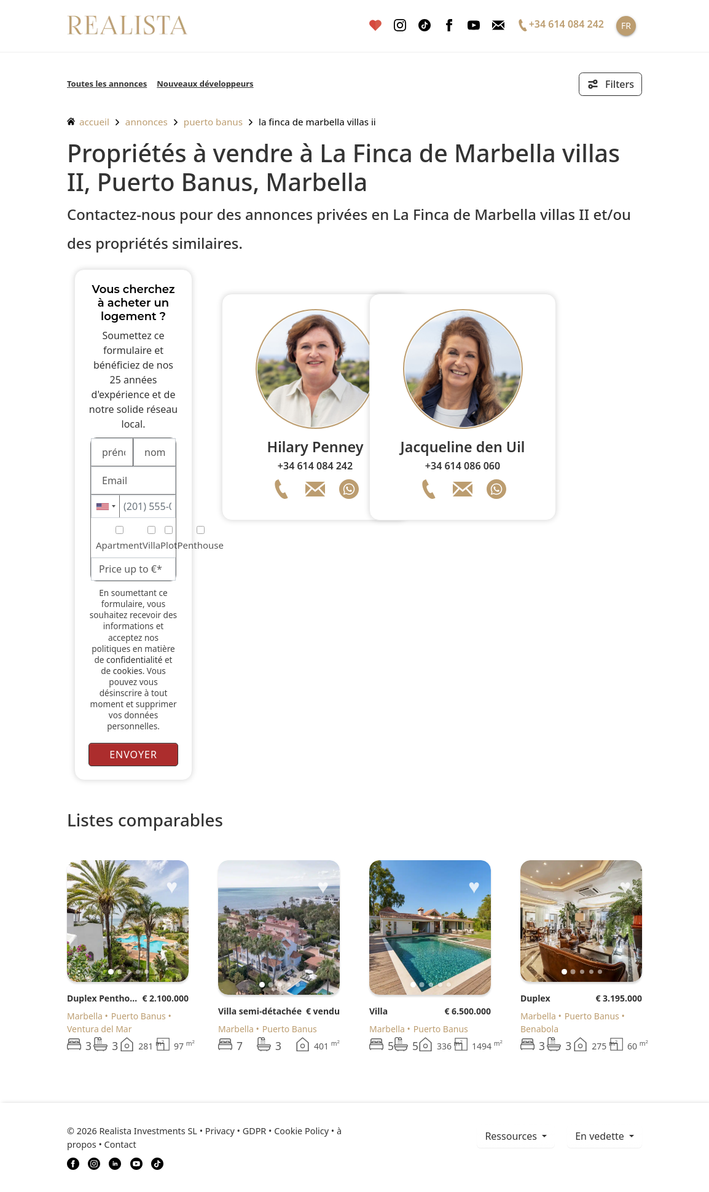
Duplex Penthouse (104, 998)
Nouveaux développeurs (205, 83)
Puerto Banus (213, 122)
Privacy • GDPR (236, 1131)
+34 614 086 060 (462, 465)
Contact (120, 1144)
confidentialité (134, 659)
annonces (146, 122)
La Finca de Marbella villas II (317, 122)
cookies (128, 670)
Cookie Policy (301, 1131)
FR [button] (626, 25)
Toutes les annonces (107, 83)
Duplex (535, 998)
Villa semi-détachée (260, 1011)
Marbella (85, 1016)
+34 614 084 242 (315, 465)
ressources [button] (512, 1136)
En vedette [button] (601, 1136)
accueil (88, 122)
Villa (378, 1011)
